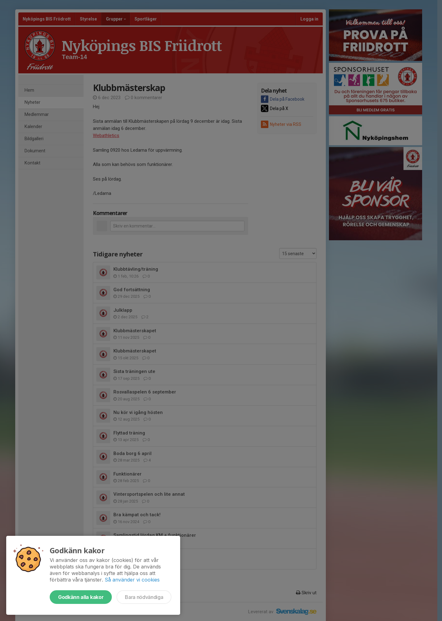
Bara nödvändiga (144, 597)
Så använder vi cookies (132, 580)
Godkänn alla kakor (80, 597)
